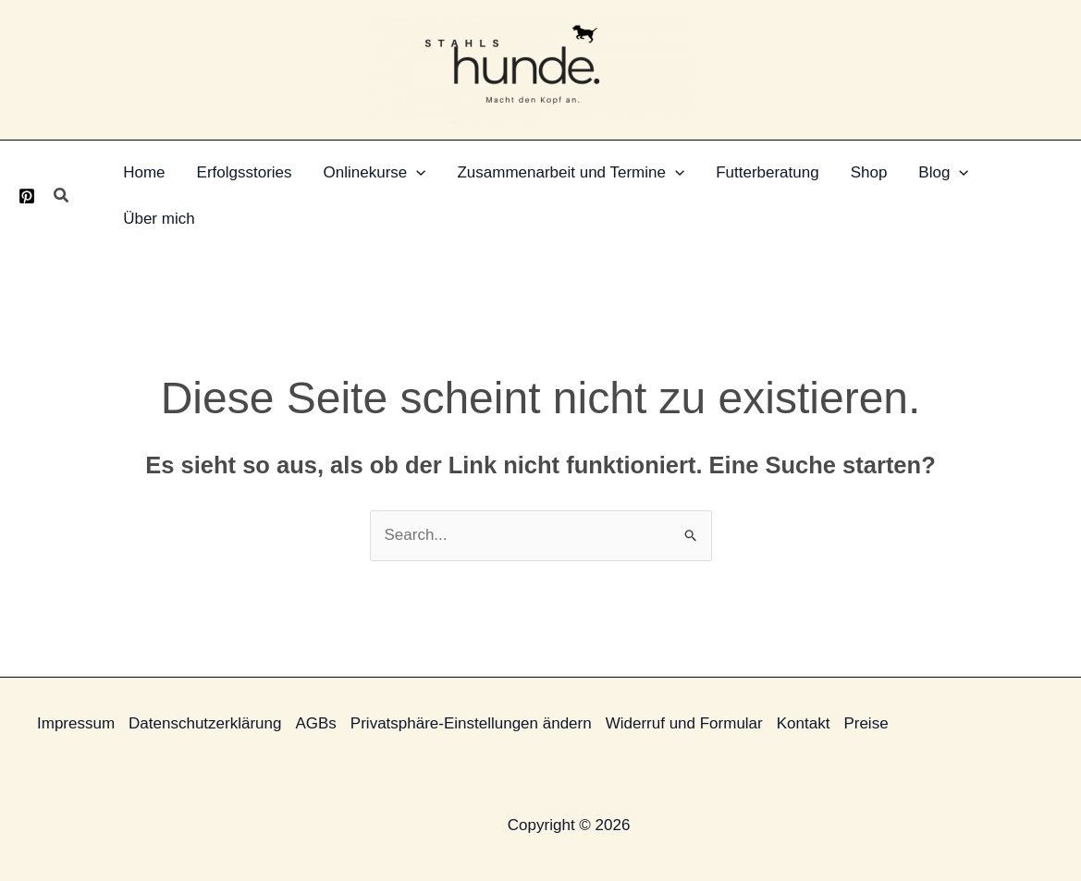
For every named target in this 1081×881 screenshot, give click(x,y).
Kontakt (803, 723)
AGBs (315, 723)
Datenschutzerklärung (205, 723)
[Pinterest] (26, 196)
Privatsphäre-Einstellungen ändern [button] (471, 723)
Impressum (76, 723)
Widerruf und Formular (684, 723)
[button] (62, 196)
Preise (865, 723)
